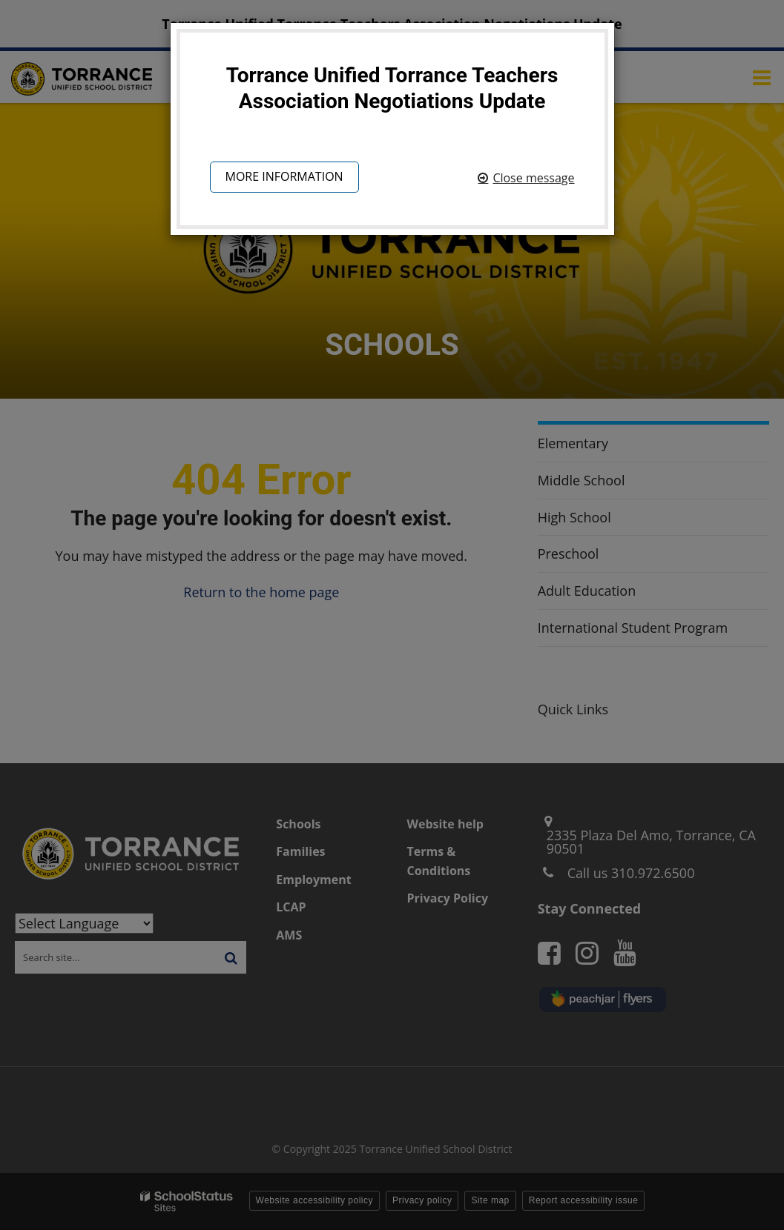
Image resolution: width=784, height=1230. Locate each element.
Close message (533, 178)
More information (284, 178)
